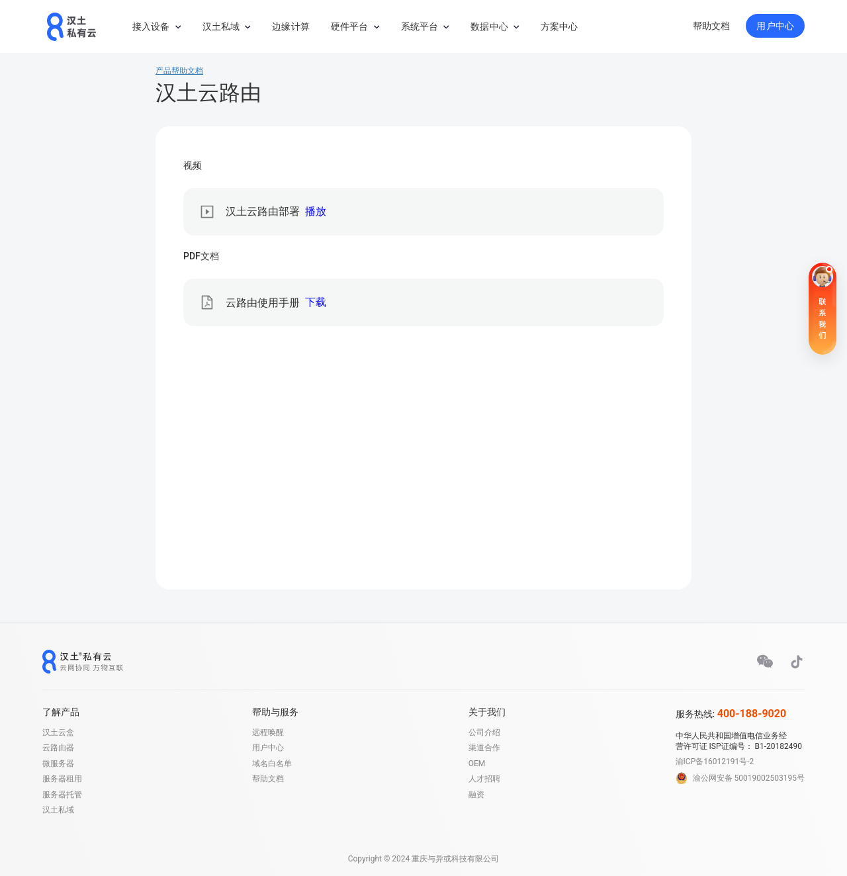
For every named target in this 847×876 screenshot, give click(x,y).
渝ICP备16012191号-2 (715, 761)
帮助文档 (712, 26)
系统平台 (420, 26)
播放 (315, 211)
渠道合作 (484, 747)
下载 (315, 302)
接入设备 (151, 26)
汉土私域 (221, 26)
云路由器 (58, 747)
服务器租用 (62, 778)
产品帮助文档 (179, 70)
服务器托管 (62, 794)
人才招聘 (484, 778)
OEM (477, 763)
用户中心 (775, 26)
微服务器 (58, 763)
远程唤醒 (268, 732)
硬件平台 (350, 26)
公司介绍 (484, 732)
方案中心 (559, 26)
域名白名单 (272, 763)
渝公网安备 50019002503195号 (749, 778)
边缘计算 (291, 26)
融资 (476, 794)
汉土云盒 (58, 732)
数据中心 (489, 26)
